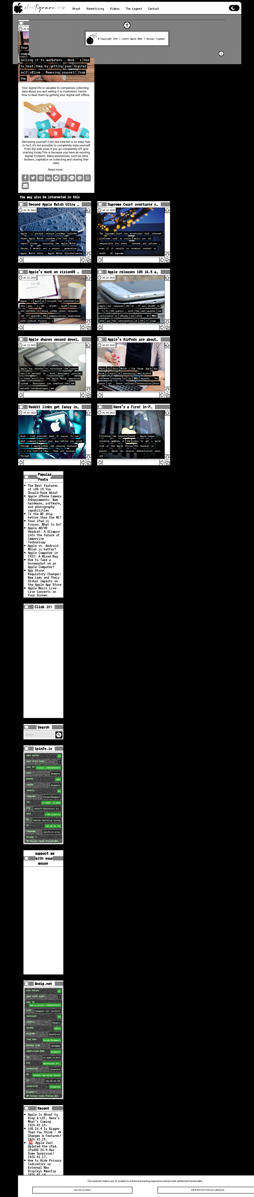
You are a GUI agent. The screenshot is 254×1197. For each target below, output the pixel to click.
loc (43, 803)
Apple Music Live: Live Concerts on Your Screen (43, 591)
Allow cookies (82, 1193)
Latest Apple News (132, 38)
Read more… (56, 169)
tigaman (160, 38)
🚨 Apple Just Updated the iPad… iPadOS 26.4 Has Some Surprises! (43, 1147)
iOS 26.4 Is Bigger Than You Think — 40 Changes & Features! (44, 1132)
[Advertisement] (43, 664)
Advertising (95, 8)
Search (59, 735)
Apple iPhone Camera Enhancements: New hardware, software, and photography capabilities (44, 503)
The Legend (134, 8)
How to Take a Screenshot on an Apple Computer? (42, 563)
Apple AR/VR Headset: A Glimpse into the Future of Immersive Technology (44, 534)
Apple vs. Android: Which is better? (44, 547)
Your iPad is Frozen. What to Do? (44, 522)
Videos (115, 8)
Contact (153, 8)
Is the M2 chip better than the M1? (44, 515)
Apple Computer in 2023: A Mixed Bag (43, 554)
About (76, 8)
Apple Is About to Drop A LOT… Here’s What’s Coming (44, 1118)
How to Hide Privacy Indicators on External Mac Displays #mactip (44, 1165)
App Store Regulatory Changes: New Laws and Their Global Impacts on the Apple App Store (44, 577)
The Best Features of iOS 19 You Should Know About (43, 489)
